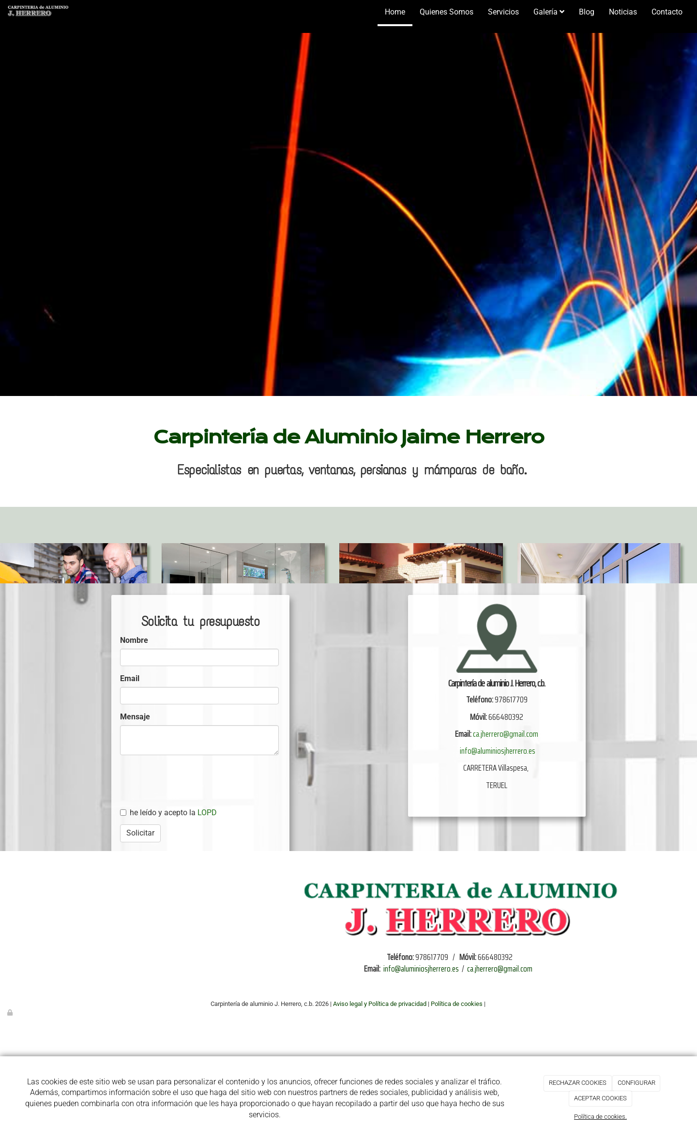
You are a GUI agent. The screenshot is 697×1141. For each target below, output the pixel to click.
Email (129, 678)
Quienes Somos (446, 11)
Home (395, 11)
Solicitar (140, 832)
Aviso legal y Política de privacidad (379, 1003)
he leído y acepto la (168, 812)
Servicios (503, 11)
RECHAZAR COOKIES (577, 1082)
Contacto (667, 11)
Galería (548, 11)
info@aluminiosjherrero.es (497, 751)
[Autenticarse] (10, 1012)
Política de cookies (457, 1003)
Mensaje (135, 716)
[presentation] (209, 832)
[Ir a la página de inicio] (37, 12)
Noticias (623, 11)
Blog (586, 11)
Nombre (134, 640)
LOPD (207, 812)
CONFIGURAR (636, 1082)
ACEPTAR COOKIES (600, 1098)
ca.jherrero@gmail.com (505, 734)
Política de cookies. (600, 1116)
